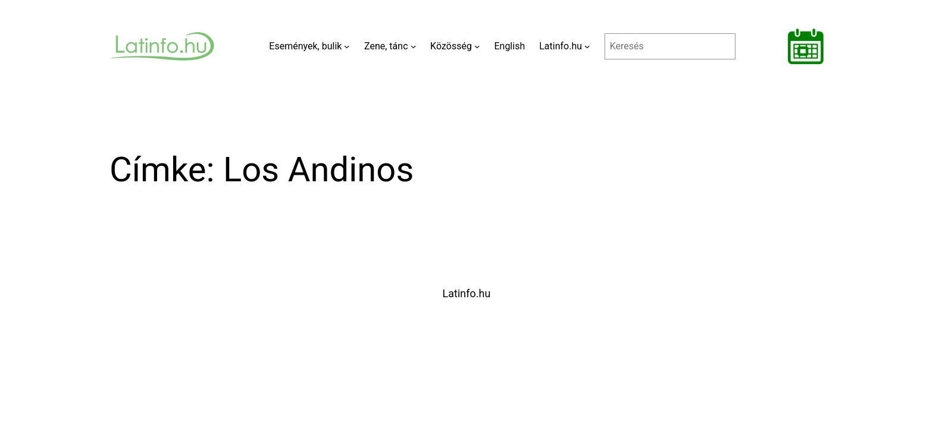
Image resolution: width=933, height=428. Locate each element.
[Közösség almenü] (477, 46)
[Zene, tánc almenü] (414, 46)
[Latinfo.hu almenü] (587, 46)
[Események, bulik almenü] (347, 46)
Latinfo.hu (467, 293)
